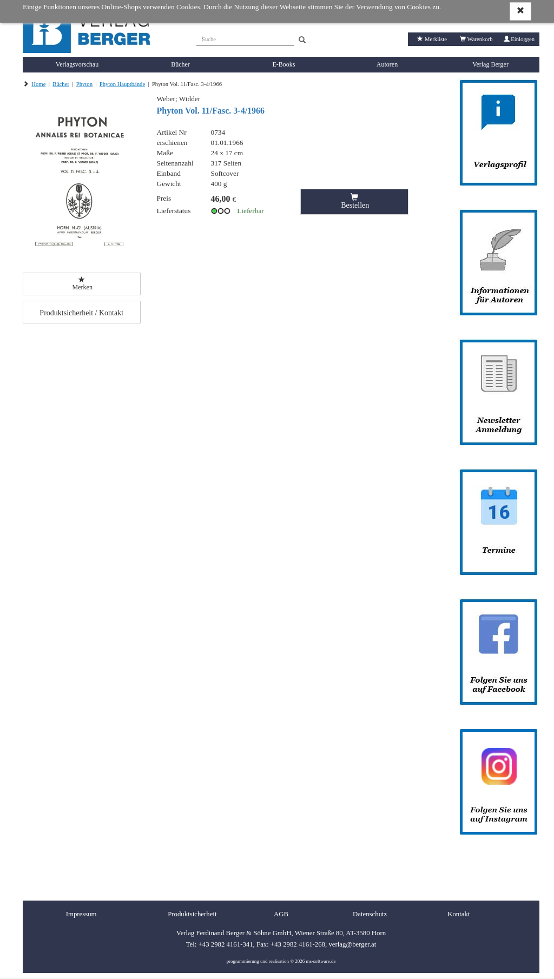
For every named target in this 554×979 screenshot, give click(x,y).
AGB (281, 914)
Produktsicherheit (192, 914)
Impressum (81, 914)
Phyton (84, 84)
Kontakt (458, 914)
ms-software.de (320, 961)
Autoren (387, 64)
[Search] (302, 40)
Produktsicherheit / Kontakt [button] (81, 313)
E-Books (284, 64)
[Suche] (245, 38)
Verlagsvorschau (77, 64)
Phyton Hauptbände (122, 84)
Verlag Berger (490, 64)
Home (38, 84)
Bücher (180, 64)
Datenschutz (370, 914)
